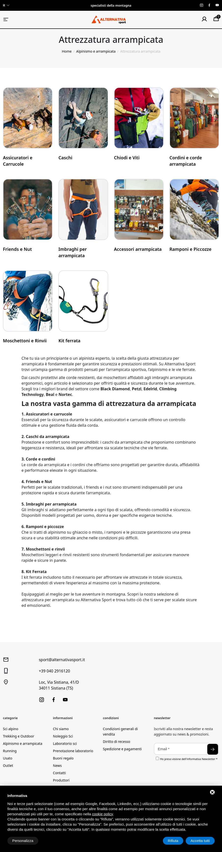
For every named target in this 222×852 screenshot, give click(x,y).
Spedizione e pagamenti (122, 749)
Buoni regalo (63, 758)
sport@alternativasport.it (62, 659)
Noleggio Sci (63, 736)
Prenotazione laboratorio (73, 750)
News (57, 765)
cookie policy (102, 814)
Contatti (59, 773)
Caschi (65, 158)
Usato (7, 758)
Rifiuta (173, 841)
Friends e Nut (17, 249)
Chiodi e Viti (127, 158)
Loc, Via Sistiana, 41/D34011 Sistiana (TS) (59, 685)
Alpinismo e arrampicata (22, 743)
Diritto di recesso (116, 741)
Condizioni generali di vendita (120, 731)
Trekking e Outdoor (18, 736)
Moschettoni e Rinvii (25, 341)
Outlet (8, 765)
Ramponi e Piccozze (190, 249)
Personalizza (22, 841)
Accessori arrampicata (138, 249)
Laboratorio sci (65, 743)
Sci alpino (10, 728)
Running (10, 750)
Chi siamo (61, 728)
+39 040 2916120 (54, 671)
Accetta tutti (200, 841)
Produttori (61, 780)
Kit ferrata (69, 341)
